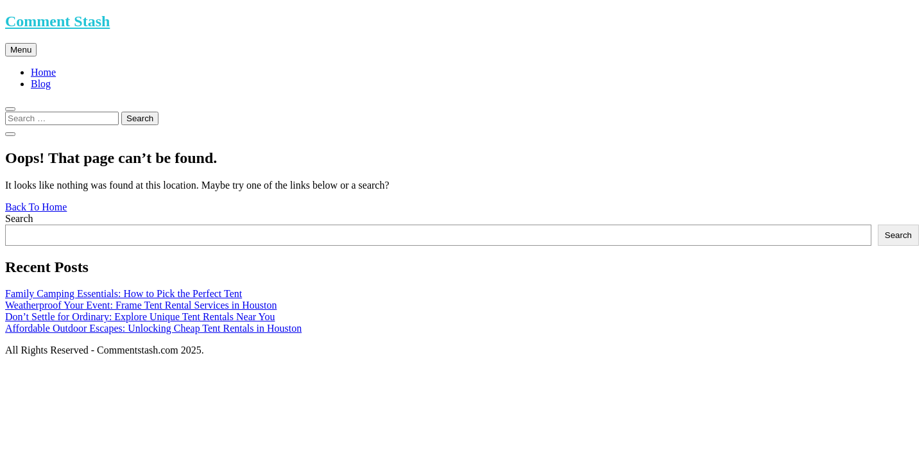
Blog (41, 83)
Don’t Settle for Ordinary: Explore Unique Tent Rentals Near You (140, 316)
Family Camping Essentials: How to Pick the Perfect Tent (123, 293)
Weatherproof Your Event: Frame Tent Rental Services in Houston (141, 305)
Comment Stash (57, 21)
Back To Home (36, 206)
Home (43, 72)
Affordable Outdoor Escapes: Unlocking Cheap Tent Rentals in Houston (153, 328)
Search (19, 218)
